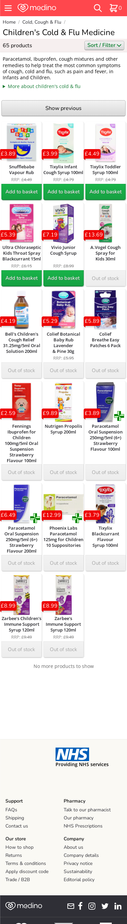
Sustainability (78, 871)
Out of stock (105, 278)
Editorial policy (79, 879)
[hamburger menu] (8, 8)
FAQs (11, 810)
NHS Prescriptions (83, 826)
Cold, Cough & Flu (41, 22)
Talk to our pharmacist (87, 810)
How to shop (19, 847)
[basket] (115, 8)
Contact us (16, 826)
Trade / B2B (17, 879)
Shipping (14, 818)
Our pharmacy (78, 818)
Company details (81, 855)
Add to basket (21, 191)
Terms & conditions (25, 863)
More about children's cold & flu (44, 86)
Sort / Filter (104, 45)
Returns (13, 855)
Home (9, 22)
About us (73, 847)
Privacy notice (78, 863)
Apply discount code (26, 871)
